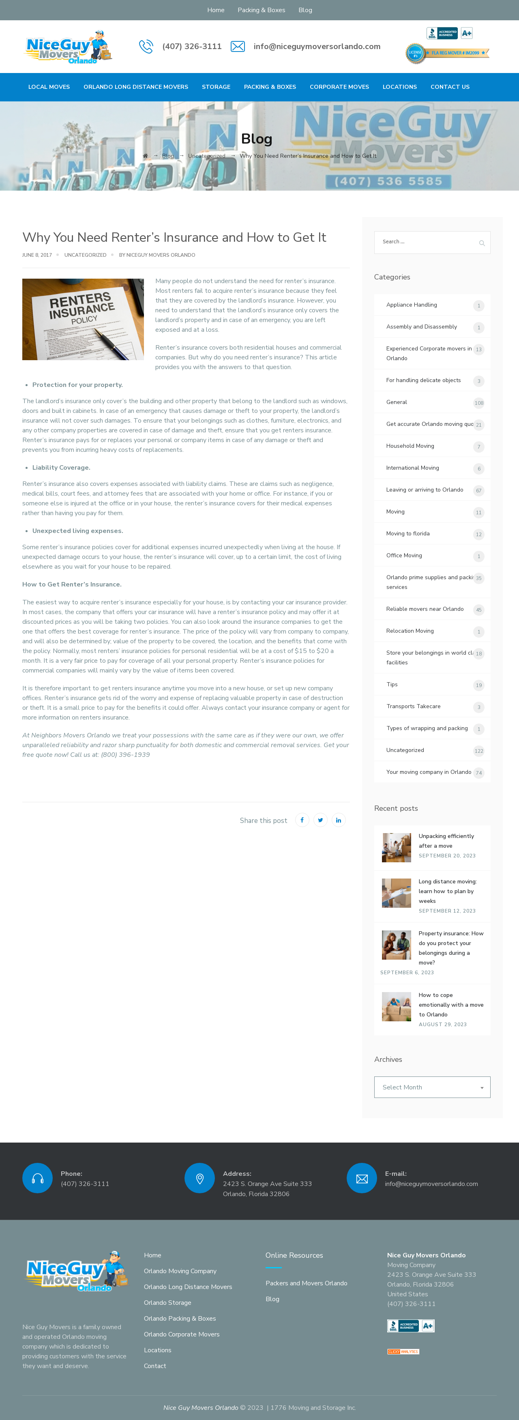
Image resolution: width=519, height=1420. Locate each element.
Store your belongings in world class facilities (433, 657)
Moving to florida (408, 533)
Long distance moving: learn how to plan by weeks (448, 891)
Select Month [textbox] (402, 1087)
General (396, 402)
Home (216, 10)
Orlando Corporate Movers (182, 1334)
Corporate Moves (339, 87)
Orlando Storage (167, 1302)
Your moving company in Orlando (429, 772)
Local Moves (49, 87)
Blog (305, 10)
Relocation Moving (410, 631)
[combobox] (432, 1087)
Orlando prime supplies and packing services (432, 582)
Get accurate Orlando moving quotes (434, 424)
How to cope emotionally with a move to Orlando (451, 1004)
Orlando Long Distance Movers (136, 87)
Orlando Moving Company (180, 1271)
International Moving (412, 468)
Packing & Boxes (261, 10)
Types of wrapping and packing (427, 728)
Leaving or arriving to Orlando (424, 490)
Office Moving (404, 555)
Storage (216, 87)
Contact (155, 1366)
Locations (400, 87)
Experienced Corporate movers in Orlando (429, 353)
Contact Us (450, 87)
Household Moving (410, 446)
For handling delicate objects (423, 380)
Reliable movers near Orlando (425, 609)
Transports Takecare (413, 706)
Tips (392, 684)
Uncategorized (85, 255)
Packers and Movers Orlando (306, 1283)
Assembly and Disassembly (421, 327)
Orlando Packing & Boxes (180, 1318)
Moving (395, 512)
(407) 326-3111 (192, 46)
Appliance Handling (411, 305)
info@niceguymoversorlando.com (317, 46)
